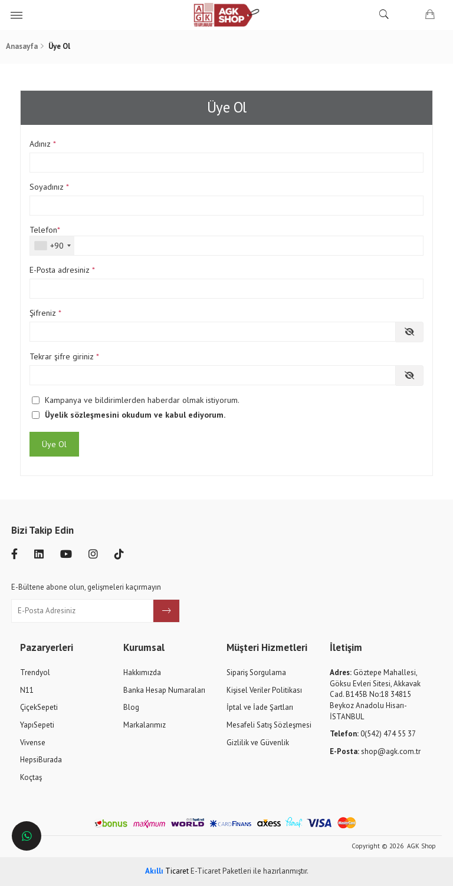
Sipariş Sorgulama (256, 672)
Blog (131, 707)
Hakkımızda (142, 672)
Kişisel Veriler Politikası (264, 690)
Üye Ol (54, 444)
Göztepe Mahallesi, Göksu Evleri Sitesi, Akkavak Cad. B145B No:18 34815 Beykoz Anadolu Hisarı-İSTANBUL (375, 694)
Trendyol (35, 672)
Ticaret (167, 871)
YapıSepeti (37, 725)
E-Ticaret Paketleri (221, 871)
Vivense (32, 743)
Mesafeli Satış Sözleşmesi (268, 725)
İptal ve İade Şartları (259, 707)
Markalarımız (144, 725)
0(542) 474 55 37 (373, 734)
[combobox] (52, 245)
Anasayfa (22, 46)
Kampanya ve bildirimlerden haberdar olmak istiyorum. (142, 400)
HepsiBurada (41, 760)
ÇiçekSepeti (39, 707)
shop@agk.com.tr (375, 751)
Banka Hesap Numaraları (164, 690)
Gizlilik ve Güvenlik (257, 743)
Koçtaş (31, 777)
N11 (27, 690)
